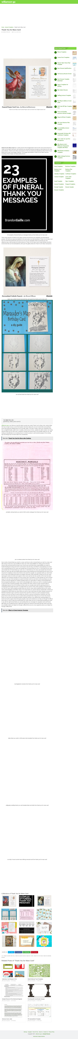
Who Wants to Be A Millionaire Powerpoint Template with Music (63, 146)
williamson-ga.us (5, 425)
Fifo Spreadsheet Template (34, 1019)
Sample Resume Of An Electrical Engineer (12, 999)
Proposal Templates (70, 184)
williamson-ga (8, 1)
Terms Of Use (35, 1031)
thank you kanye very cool (9, 955)
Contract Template (59, 176)
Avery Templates (58, 166)
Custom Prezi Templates (63, 57)
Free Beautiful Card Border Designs (36, 999)
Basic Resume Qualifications (64, 68)
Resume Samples (69, 187)
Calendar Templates (59, 173)
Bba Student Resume (62, 90)
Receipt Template (58, 187)
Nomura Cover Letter (7, 1019)
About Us (41, 1031)
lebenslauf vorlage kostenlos (39, 1036)
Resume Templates (59, 190)
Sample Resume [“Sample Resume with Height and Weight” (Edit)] (46, 1033)
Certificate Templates (70, 173)
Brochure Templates (70, 166)
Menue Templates (61, 52)
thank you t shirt (29, 955)
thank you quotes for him (20, 955)
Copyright (30, 1031)
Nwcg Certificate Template (64, 117)
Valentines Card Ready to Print (9, 979)
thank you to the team (38, 955)
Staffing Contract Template (64, 95)
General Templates (6, 32)
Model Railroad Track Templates (35, 979)
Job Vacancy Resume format (64, 73)
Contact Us (45, 1031)
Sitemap (25, 1031)
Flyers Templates (69, 181)
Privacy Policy (51, 1031)
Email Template (58, 181)
